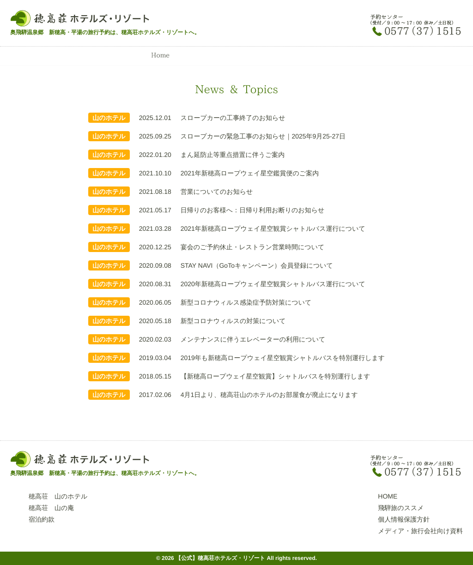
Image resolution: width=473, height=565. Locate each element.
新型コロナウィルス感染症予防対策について (246, 302)
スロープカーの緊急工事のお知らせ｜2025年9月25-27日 (263, 136)
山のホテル (108, 117)
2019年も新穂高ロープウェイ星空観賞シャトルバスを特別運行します (283, 357)
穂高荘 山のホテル (58, 496)
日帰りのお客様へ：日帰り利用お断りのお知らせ (253, 210)
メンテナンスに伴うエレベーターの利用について (253, 339)
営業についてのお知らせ (217, 191)
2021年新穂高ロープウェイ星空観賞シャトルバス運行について (273, 228)
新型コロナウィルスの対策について (233, 321)
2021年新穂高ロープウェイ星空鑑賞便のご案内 (250, 173)
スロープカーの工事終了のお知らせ (233, 117)
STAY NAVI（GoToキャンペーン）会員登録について (257, 265)
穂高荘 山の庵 (51, 507)
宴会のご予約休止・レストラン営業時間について (253, 247)
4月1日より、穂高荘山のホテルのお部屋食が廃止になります (269, 394)
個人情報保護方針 (404, 519)
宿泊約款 (42, 519)
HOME (387, 496)
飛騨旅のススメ (401, 507)
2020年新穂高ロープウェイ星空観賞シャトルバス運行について (273, 284)
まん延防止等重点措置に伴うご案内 (233, 154)
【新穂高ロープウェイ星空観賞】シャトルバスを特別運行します (275, 376)
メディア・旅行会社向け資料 (420, 531)
